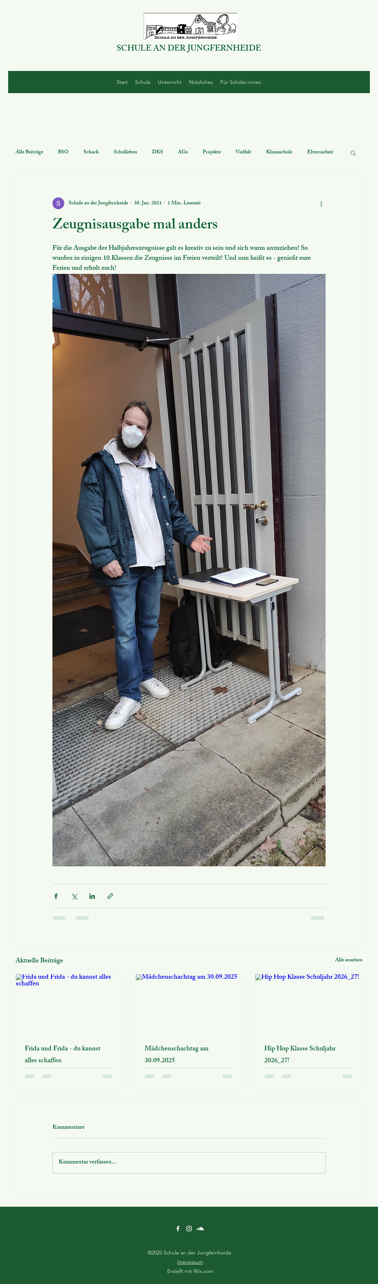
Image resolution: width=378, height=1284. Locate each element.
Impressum (190, 1261)
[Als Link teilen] (110, 896)
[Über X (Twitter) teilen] (74, 896)
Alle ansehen (348, 961)
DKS (157, 152)
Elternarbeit (320, 152)
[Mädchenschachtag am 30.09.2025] (189, 1004)
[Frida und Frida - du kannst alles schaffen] (69, 1004)
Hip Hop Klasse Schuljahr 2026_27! (300, 1055)
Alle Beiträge (29, 152)
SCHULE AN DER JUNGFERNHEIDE (189, 49)
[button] (353, 153)
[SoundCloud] (200, 1228)
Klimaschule (279, 152)
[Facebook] (178, 1228)
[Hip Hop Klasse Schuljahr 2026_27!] (308, 1004)
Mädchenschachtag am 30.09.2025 (177, 1055)
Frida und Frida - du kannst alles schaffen (62, 1055)
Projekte (212, 152)
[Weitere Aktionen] (321, 203)
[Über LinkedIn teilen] (92, 896)
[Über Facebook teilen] (55, 896)
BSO (63, 152)
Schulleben (125, 152)
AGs (183, 152)
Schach (91, 152)
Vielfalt (243, 152)
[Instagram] (189, 1228)
